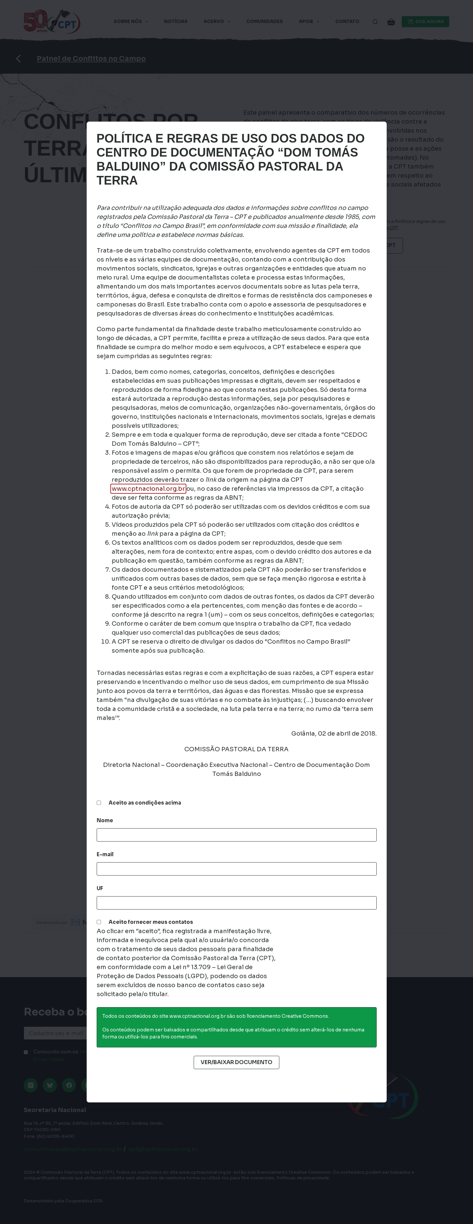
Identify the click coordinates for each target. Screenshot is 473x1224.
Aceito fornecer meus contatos (151, 922)
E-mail (105, 854)
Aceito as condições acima (145, 803)
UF (100, 888)
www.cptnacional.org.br (148, 488)
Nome (105, 820)
